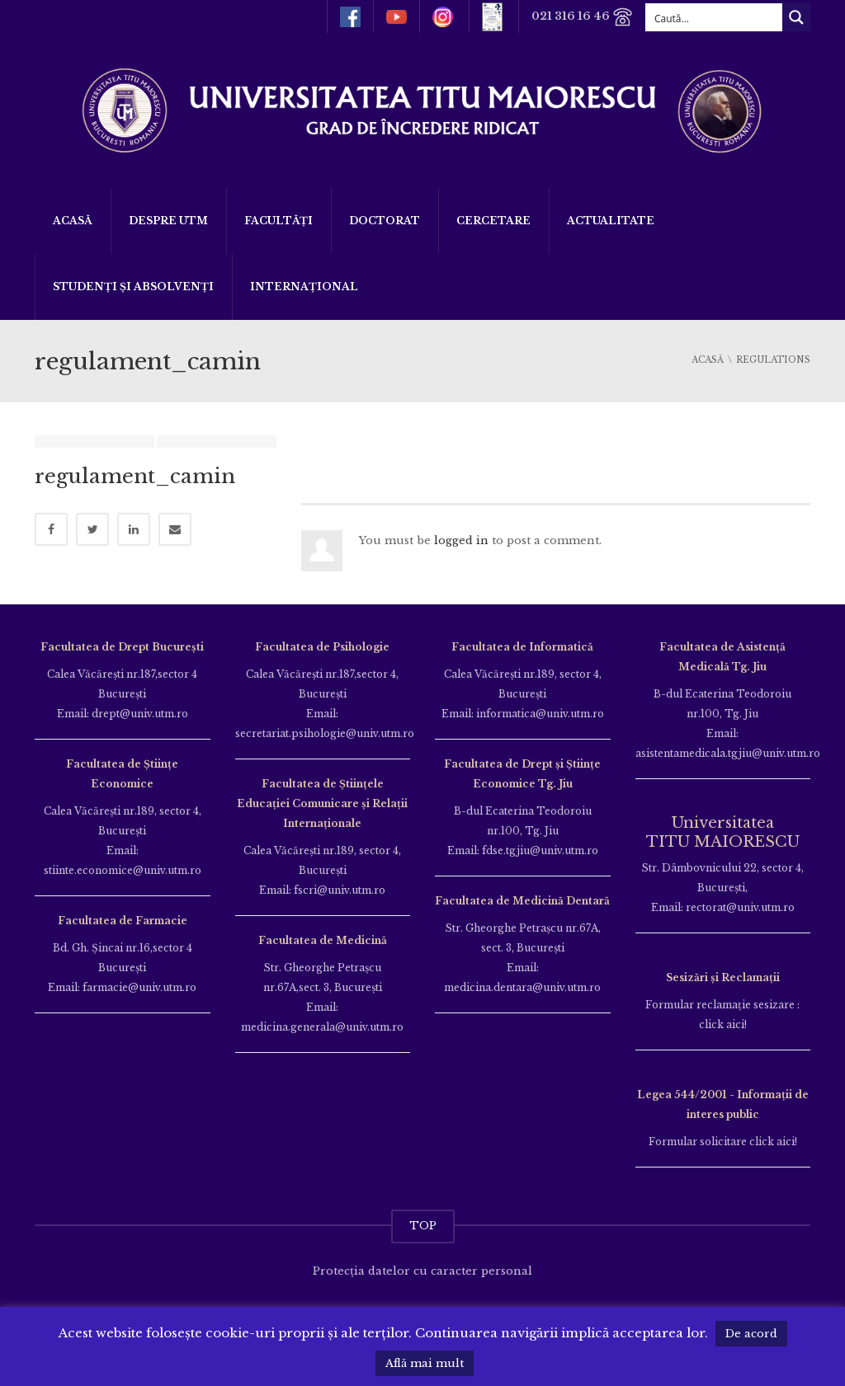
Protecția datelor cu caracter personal (422, 1271)
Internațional (304, 286)
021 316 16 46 (582, 17)
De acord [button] (751, 1334)
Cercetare (493, 220)
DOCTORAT (384, 220)
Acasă (72, 220)
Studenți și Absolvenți (133, 286)
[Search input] (714, 17)
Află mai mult (424, 1363)
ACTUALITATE (610, 220)
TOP (423, 1226)
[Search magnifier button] (796, 17)
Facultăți (278, 220)
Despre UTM (168, 220)
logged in (461, 540)
